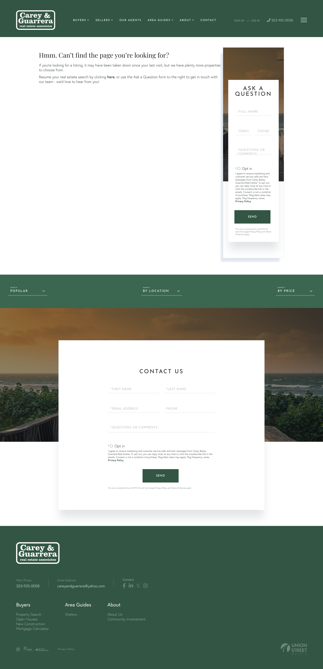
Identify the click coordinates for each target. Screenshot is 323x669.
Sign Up (239, 21)
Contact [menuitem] (208, 20)
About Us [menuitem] (114, 614)
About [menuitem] (185, 20)
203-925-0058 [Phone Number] (280, 20)
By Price (286, 291)
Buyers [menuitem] (79, 20)
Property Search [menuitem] (28, 614)
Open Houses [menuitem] (26, 619)
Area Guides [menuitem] (158, 20)
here (111, 76)
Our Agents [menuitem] (130, 20)
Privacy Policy (243, 201)
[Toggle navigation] (304, 20)
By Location (156, 291)
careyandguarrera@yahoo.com (81, 586)
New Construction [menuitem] (30, 623)
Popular (19, 291)
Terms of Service (178, 488)
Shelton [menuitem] (71, 614)
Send (252, 216)
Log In (255, 21)
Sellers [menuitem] (102, 20)
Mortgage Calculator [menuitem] (32, 628)
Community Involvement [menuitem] (126, 619)
